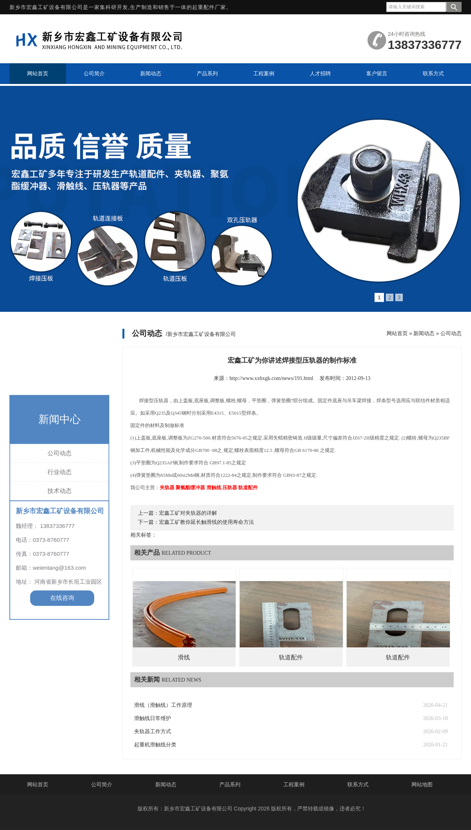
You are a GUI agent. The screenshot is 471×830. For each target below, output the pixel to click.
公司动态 (59, 504)
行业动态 (59, 523)
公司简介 (101, 784)
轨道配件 (291, 657)
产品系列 (229, 784)
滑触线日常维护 (152, 718)
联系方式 (358, 784)
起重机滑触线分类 (155, 745)
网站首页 (397, 333)
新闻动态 (423, 333)
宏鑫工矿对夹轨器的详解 (188, 513)
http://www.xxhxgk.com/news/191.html (271, 378)
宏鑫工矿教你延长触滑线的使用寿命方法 (206, 522)
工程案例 (293, 784)
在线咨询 (62, 648)
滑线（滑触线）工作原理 (163, 705)
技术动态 (59, 542)
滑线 (184, 657)
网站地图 (422, 784)
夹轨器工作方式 (152, 731)
